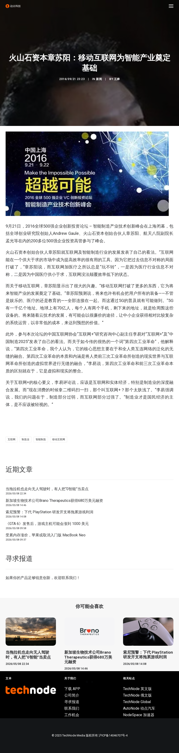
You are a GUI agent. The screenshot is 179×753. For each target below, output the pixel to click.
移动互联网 (58, 439)
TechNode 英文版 (137, 689)
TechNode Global (137, 702)
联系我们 (69, 578)
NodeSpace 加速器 (138, 715)
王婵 (117, 79)
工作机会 (71, 715)
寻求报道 (71, 702)
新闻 (99, 79)
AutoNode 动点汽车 (139, 708)
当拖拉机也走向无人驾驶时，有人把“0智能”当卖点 (47, 489)
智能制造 (41, 439)
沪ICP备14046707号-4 (113, 735)
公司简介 (71, 695)
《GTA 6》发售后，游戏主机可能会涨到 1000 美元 (47, 523)
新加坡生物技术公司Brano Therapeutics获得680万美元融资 (54, 500)
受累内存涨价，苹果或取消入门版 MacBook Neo (46, 535)
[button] (171, 6)
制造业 (25, 439)
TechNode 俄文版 (137, 695)
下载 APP (72, 689)
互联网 (11, 439)
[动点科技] (13, 6)
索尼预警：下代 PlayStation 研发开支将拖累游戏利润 (49, 512)
